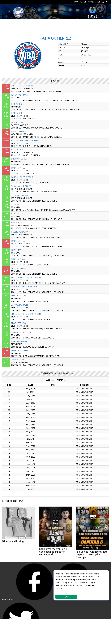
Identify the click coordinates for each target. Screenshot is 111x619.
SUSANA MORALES (19, 304)
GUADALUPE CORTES (21, 332)
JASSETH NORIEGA (19, 350)
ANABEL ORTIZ (18, 131)
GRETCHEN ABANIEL (20, 195)
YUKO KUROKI (17, 149)
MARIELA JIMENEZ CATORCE (24, 286)
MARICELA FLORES (19, 341)
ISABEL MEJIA (17, 250)
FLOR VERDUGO (18, 295)
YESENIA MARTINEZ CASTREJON (26, 277)
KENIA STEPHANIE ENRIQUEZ (24, 140)
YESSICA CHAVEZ (18, 268)
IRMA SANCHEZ (18, 168)
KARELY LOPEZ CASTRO (22, 177)
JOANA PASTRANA (19, 95)
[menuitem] (103, 1)
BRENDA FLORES (19, 158)
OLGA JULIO (16, 204)
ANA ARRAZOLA (18, 222)
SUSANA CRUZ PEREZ (21, 186)
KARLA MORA (17, 213)
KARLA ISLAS (17, 122)
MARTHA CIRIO (18, 259)
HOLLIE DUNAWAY (19, 231)
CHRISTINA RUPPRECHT (22, 85)
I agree (66, 596)
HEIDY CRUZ (16, 104)
